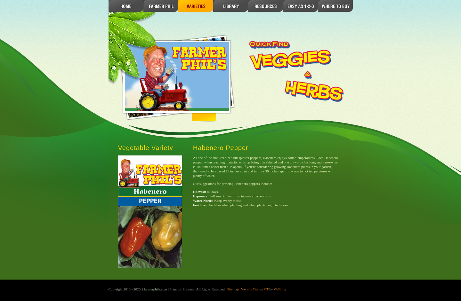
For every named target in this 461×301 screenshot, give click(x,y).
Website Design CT (255, 289)
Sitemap (233, 289)
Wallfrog (280, 289)
